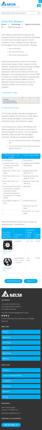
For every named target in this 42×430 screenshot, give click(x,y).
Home (4, 24)
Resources (6, 348)
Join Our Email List (11, 425)
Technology (16, 24)
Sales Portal (7, 386)
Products (6, 332)
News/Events (7, 353)
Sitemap (5, 397)
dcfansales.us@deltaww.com (11, 413)
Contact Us (6, 370)
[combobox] (21, 13)
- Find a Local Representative (12, 375)
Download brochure (13, 281)
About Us (6, 358)
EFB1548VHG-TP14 (7, 269)
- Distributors (7, 381)
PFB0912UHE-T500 (7, 252)
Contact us (31, 281)
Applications (7, 337)
